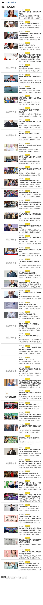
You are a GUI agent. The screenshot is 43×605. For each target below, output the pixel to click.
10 (20, 577)
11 (23, 577)
